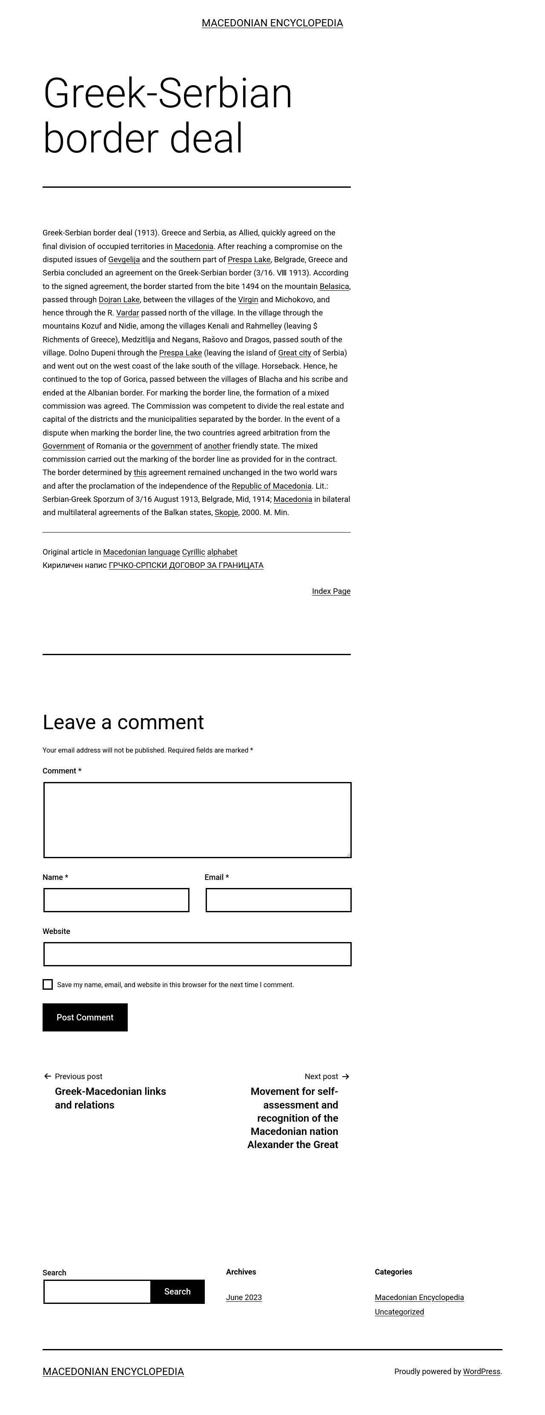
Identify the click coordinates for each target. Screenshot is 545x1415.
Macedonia (194, 246)
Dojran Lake (119, 299)
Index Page (331, 591)
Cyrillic (193, 551)
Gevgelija (124, 259)
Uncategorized (400, 1311)
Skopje (226, 512)
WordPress (481, 1371)
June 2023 (244, 1297)
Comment (62, 770)
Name (55, 877)
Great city (294, 352)
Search (54, 1272)
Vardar (127, 312)
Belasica (334, 286)
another (217, 445)
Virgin (248, 299)
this (140, 472)
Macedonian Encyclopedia (272, 23)
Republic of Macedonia (271, 485)
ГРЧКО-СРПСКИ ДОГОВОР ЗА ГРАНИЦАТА (186, 565)
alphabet (222, 551)
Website (56, 931)
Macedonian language (141, 551)
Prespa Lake (249, 259)
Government (64, 445)
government (172, 445)
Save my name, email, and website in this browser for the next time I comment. (175, 985)
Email (217, 877)
